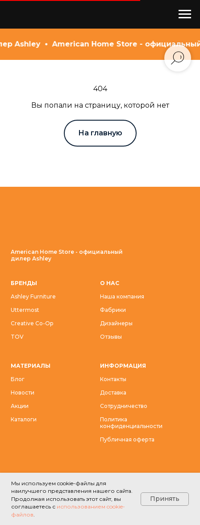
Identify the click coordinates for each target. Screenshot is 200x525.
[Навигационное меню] (185, 14)
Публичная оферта (127, 439)
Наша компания (122, 296)
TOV (17, 336)
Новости (22, 392)
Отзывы (111, 336)
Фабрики (113, 310)
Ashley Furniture (33, 296)
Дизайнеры (116, 323)
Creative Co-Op (32, 323)
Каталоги (24, 419)
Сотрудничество (123, 406)
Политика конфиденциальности (131, 422)
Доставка (113, 392)
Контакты (113, 379)
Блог (18, 379)
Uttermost (25, 310)
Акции (20, 406)
